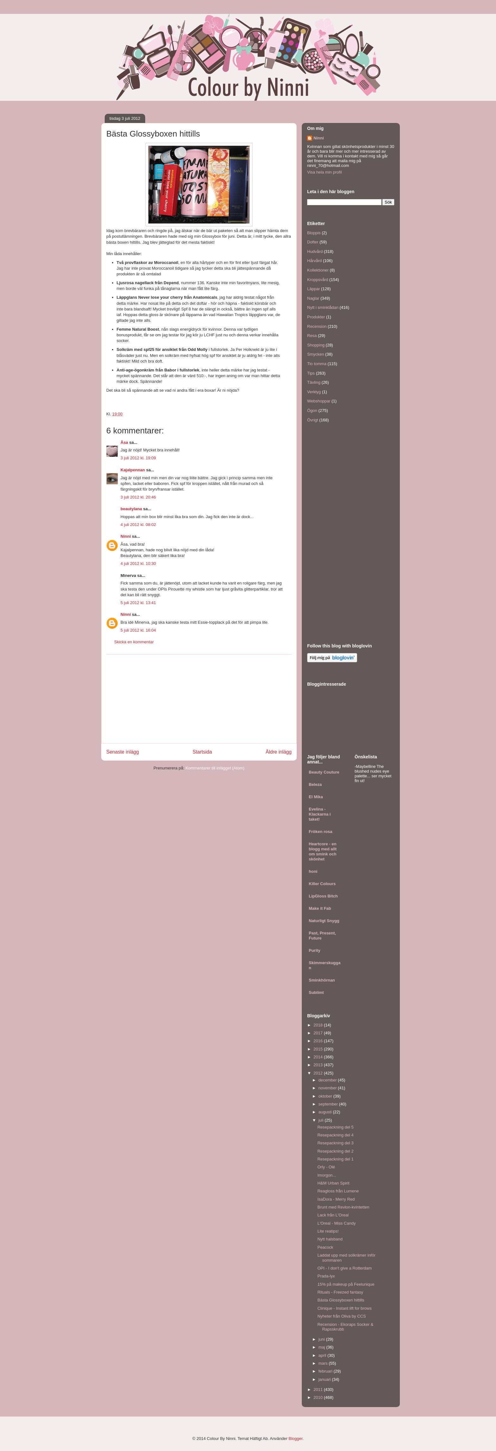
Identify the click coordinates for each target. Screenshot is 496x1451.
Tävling (313, 382)
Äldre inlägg (279, 752)
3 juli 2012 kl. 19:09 (138, 458)
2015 (318, 1049)
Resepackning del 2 (335, 1151)
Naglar (313, 298)
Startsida (202, 752)
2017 (318, 1033)
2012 (318, 1073)
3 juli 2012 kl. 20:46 (138, 497)
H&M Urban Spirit (333, 1183)
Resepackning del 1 (335, 1159)
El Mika (316, 796)
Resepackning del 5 (335, 1127)
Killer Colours (322, 883)
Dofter (312, 242)
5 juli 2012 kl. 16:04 (138, 630)
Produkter (316, 317)
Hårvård (314, 260)
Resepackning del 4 (335, 1135)
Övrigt (312, 420)
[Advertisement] (199, 698)
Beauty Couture (324, 772)
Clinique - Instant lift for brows (344, 1308)
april (323, 1355)
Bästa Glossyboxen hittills (340, 1300)
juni (322, 1339)
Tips (311, 373)
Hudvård (315, 251)
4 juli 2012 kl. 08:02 (138, 524)
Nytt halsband (330, 1239)
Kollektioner (318, 270)
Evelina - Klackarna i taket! (320, 814)
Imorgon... (326, 1175)
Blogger (295, 1438)
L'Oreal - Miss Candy (336, 1223)
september (329, 1104)
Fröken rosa (320, 831)
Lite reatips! (327, 1231)
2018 (318, 1025)
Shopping (316, 345)
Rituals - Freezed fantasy (340, 1292)
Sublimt (316, 992)
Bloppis (314, 232)
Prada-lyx (326, 1276)
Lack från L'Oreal (333, 1215)
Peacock (325, 1247)
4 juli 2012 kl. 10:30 (138, 563)
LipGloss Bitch (323, 896)
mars (324, 1363)
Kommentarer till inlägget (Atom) (214, 768)
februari (326, 1371)
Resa (312, 335)
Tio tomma (316, 363)
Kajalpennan (133, 470)
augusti (326, 1112)
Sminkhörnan (322, 980)
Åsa (124, 442)
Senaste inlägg (122, 752)
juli (322, 1120)
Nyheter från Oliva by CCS (341, 1316)
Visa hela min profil (324, 172)
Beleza (315, 784)
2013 (318, 1064)
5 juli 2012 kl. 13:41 (138, 602)
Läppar (313, 288)
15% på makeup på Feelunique (345, 1284)
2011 (318, 1389)
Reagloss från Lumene (338, 1191)
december (328, 1080)
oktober (326, 1096)
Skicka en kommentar (134, 642)
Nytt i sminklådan (322, 307)
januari (325, 1379)
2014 (318, 1057)
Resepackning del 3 (335, 1143)
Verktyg (314, 391)
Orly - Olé (326, 1167)
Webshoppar (318, 401)
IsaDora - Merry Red (336, 1199)
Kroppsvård (317, 279)
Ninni (126, 536)
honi (313, 871)
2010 (318, 1397)
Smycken (315, 354)
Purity (314, 950)
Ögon (312, 410)
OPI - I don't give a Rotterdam (344, 1268)
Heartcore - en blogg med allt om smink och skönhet (323, 851)
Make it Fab (320, 908)
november (328, 1088)
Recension (316, 326)
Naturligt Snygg (324, 920)
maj (322, 1347)
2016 (318, 1040)
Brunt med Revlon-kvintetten (343, 1207)
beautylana (131, 508)
